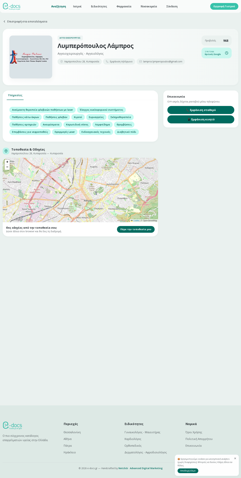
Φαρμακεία (123, 6)
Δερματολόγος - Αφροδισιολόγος (146, 452)
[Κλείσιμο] (235, 458)
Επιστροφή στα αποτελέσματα (25, 21)
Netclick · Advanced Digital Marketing (140, 468)
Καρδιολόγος (133, 439)
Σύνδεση (171, 6)
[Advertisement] (103, 266)
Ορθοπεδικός (133, 445)
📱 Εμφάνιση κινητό (201, 119)
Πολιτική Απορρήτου (199, 439)
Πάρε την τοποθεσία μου (135, 229)
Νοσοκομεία (149, 6)
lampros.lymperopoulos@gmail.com (160, 61)
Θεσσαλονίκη (72, 432)
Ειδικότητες (99, 6)
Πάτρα (68, 445)
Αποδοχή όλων (188, 470)
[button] (7, 162)
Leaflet (135, 220)
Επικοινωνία (193, 445)
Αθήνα (67, 439)
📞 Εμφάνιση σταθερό (201, 110)
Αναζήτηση (58, 6)
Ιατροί (77, 6)
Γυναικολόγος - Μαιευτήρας (142, 432)
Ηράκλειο (70, 452)
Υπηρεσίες (15, 96)
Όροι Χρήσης (193, 432)
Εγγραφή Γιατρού (224, 6)
